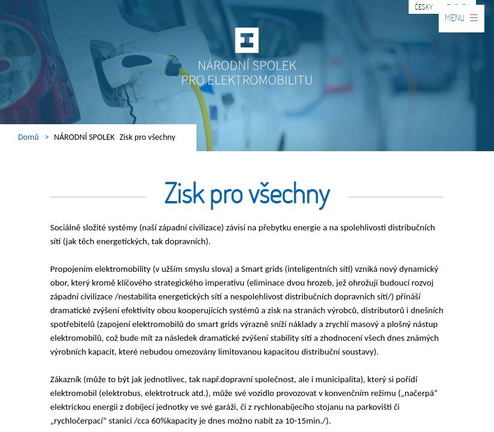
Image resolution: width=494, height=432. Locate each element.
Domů (28, 137)
